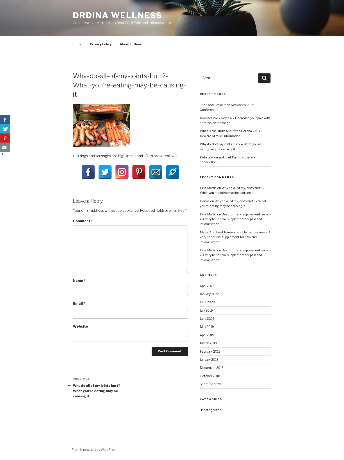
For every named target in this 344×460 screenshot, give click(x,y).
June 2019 (207, 318)
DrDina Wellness (117, 15)
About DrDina (130, 44)
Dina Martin (208, 188)
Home (77, 44)
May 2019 (207, 327)
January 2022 (209, 294)
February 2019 (210, 351)
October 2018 (210, 376)
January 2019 (209, 359)
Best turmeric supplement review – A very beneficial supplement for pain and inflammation (235, 219)
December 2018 (212, 367)
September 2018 (212, 384)
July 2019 (206, 310)
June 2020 (207, 302)
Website (80, 326)
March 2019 (208, 343)
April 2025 (207, 286)
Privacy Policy (100, 44)
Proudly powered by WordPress (94, 449)
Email (79, 304)
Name (79, 281)
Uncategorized (210, 410)
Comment (83, 221)
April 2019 (207, 335)
